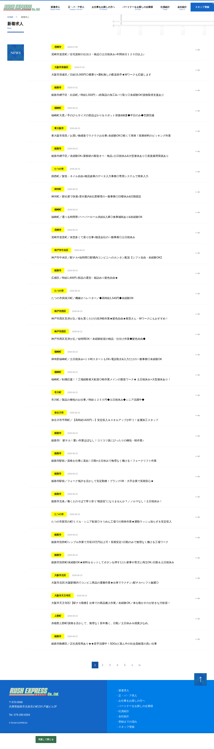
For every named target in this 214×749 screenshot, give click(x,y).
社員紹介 (165, 8)
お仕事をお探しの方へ (104, 8)
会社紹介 (182, 8)
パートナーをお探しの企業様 (137, 8)
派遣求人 (55, 8)
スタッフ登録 (202, 7)
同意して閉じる (46, 739)
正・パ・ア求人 (76, 8)
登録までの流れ (127, 728)
